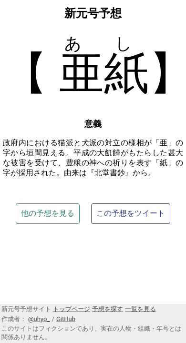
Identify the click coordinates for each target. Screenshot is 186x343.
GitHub (65, 319)
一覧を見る (140, 309)
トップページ (71, 309)
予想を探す (107, 309)
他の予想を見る (47, 213)
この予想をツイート (130, 213)
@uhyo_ (39, 319)
